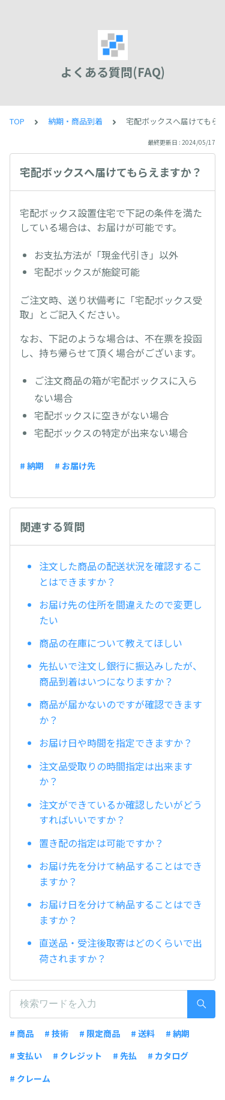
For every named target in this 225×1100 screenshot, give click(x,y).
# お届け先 (75, 466)
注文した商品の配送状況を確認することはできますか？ (120, 574)
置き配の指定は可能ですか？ (101, 843)
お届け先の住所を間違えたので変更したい (120, 612)
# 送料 (143, 1033)
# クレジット (77, 1056)
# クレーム (30, 1078)
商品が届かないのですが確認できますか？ (120, 712)
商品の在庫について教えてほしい (110, 643)
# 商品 (22, 1033)
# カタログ (168, 1056)
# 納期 (32, 466)
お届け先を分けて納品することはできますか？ (120, 873)
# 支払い (26, 1056)
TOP (17, 121)
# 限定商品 (99, 1033)
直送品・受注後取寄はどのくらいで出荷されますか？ (120, 950)
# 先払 (125, 1056)
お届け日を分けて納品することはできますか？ (120, 912)
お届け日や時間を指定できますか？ (116, 742)
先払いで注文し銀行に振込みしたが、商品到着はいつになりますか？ (120, 673)
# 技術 (56, 1033)
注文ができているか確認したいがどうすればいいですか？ (120, 812)
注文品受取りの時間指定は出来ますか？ (116, 774)
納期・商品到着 (75, 121)
